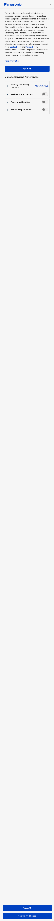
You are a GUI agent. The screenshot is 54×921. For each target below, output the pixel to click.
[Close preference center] (51, 4)
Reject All (27, 908)
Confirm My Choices (27, 916)
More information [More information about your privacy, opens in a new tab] (12, 60)
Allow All (27, 68)
